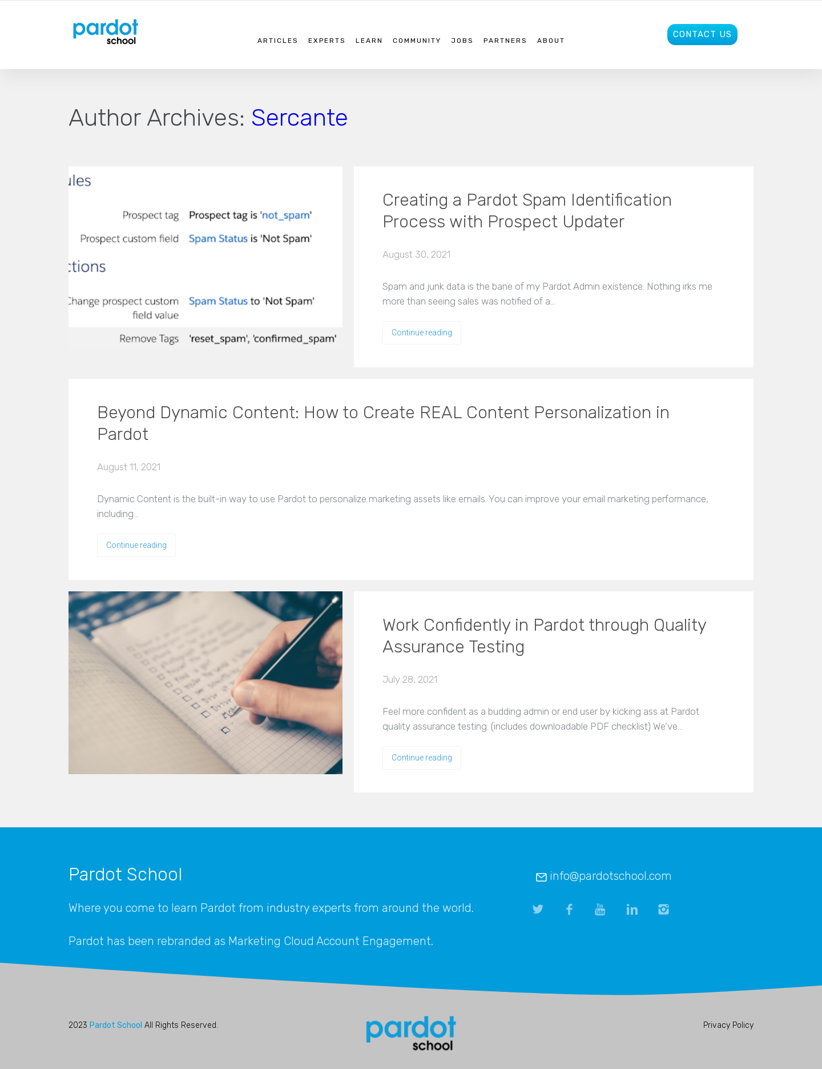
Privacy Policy (728, 1025)
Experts (327, 41)
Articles (278, 41)
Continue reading (422, 332)
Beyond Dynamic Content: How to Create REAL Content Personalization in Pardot (383, 423)
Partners (505, 41)
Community (417, 41)
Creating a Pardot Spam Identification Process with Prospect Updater (527, 211)
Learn (369, 41)
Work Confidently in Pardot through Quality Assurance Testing (544, 636)
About (551, 41)
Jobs (462, 41)
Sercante (299, 117)
